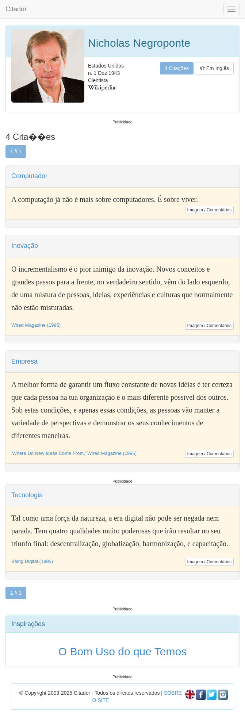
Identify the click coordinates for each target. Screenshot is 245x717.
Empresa (24, 361)
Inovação (24, 245)
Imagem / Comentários (209, 209)
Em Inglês (214, 68)
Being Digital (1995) (32, 561)
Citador (16, 9)
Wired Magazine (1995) (36, 325)
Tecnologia (27, 495)
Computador (29, 176)
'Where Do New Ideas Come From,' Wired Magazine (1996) (74, 453)
